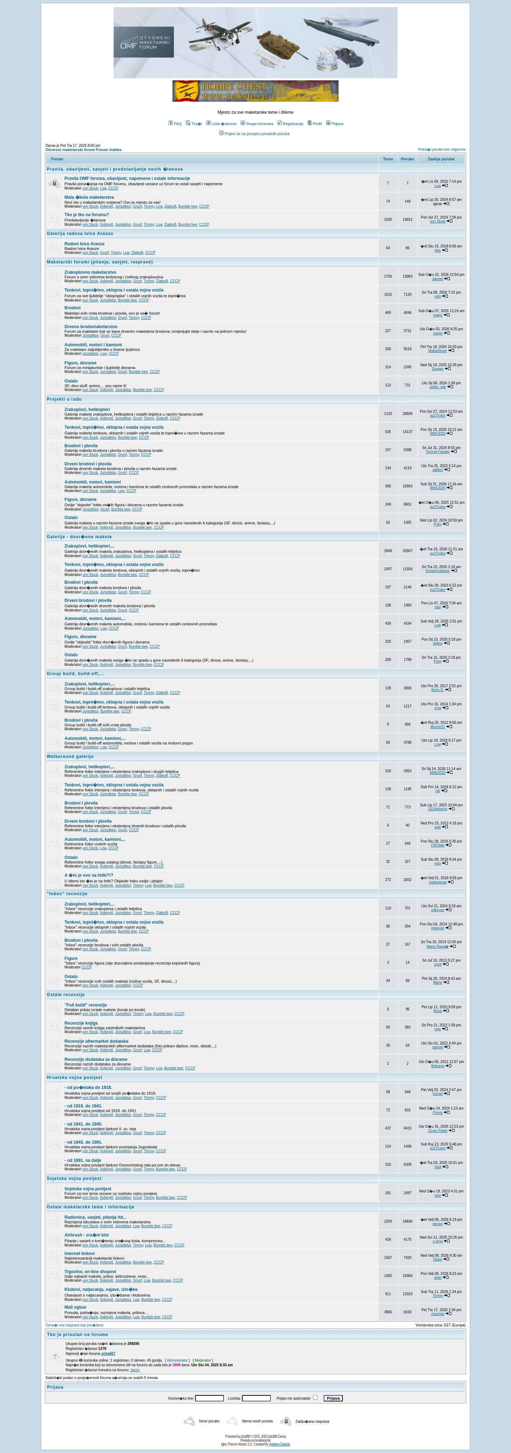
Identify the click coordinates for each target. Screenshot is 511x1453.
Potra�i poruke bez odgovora (442, 149)
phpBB (245, 1436)
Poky (437, 524)
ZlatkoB (170, 206)
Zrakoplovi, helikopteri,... (90, 546)
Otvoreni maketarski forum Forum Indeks (83, 150)
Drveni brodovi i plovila (88, 463)
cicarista (437, 1314)
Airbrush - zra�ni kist (87, 1235)
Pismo (438, 1113)
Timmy (149, 206)
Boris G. (437, 690)
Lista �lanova (221, 124)
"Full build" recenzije (86, 1005)
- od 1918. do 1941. (84, 1106)
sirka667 (108, 1354)
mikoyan (437, 910)
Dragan (438, 369)
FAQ (175, 124)
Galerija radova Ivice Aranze (80, 233)
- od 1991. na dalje (83, 1160)
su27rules (437, 415)
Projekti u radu (64, 399)
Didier (437, 1259)
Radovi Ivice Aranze (85, 243)
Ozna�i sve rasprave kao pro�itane (74, 1325)
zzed (437, 964)
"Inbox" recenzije (67, 893)
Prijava (335, 124)
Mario (437, 982)
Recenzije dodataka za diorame (96, 1059)
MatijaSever (437, 351)
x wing (438, 1241)
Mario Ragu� (438, 947)
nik (437, 791)
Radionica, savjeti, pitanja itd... (96, 1217)
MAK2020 (438, 434)
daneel (437, 279)
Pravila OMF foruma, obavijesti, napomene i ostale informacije (127, 178)
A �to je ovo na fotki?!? (89, 875)
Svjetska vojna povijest (74, 1178)
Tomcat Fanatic (438, 452)
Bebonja (437, 1066)
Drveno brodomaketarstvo (91, 326)
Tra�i (194, 124)
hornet (438, 1094)
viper (438, 1278)
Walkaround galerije (70, 756)
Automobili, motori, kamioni (93, 482)
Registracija (290, 124)
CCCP (113, 188)
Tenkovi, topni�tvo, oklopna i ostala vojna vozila (114, 290)
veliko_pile (437, 387)
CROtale (437, 845)
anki (437, 827)
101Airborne (437, 809)
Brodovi (73, 307)
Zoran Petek (437, 1131)
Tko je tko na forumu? (87, 214)
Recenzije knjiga (81, 1023)
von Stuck (90, 188)
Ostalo (71, 381)
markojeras (437, 882)
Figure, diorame (81, 362)
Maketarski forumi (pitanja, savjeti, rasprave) (100, 262)
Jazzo (134, 1370)
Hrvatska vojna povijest (75, 1077)
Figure (71, 958)
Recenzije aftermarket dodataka (96, 1041)
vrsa (437, 708)
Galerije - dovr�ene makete (79, 536)
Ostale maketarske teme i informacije (90, 1206)
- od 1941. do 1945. (84, 1124)
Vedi (437, 1167)
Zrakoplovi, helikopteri (87, 409)
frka (438, 250)
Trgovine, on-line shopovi (90, 1271)
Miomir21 (437, 727)
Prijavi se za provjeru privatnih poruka (254, 134)
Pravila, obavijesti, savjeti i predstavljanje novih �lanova (115, 169)
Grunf (137, 206)
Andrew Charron (279, 1444)
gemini (438, 1224)
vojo (437, 296)
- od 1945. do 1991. (84, 1142)
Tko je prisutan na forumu (77, 1334)
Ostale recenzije (66, 994)
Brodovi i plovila (81, 445)
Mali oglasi (75, 1307)
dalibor (437, 470)
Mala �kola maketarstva (89, 197)
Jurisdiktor (123, 206)
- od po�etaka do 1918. (88, 1087)
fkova (438, 1011)
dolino (438, 643)
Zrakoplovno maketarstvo (90, 272)
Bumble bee (187, 206)
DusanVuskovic (437, 571)
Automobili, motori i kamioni (93, 344)
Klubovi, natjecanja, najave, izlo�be (101, 1289)
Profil (315, 124)
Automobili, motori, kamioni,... (95, 618)
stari (437, 607)
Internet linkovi (80, 1253)
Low (103, 188)
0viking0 (106, 206)
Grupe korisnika (257, 124)
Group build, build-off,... (75, 673)
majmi (438, 315)
